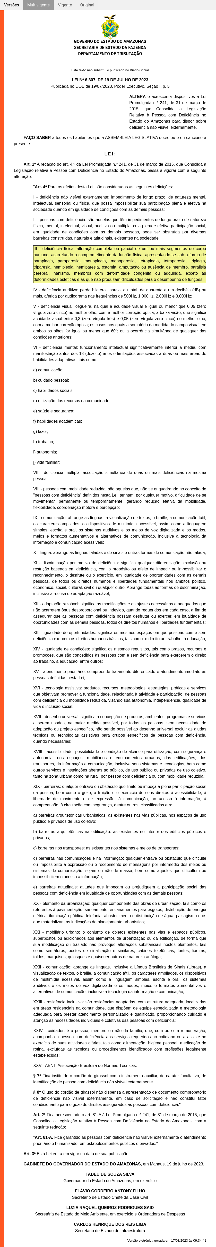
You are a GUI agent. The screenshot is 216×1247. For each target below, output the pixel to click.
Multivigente (38, 5)
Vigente (65, 5)
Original (87, 5)
